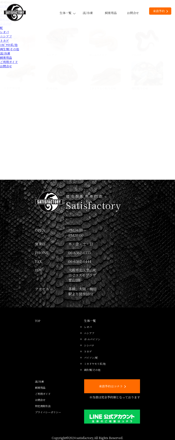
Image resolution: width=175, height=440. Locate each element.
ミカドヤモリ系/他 (95, 364)
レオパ (4, 32)
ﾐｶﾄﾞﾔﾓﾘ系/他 (9, 45)
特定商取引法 (43, 406)
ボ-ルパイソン (92, 339)
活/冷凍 (88, 13)
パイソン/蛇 (91, 357)
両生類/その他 (9, 49)
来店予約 (160, 11)
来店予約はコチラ (112, 386)
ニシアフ (6, 36)
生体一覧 (67, 13)
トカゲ (4, 40)
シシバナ (89, 345)
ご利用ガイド (9, 62)
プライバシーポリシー (48, 412)
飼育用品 (111, 13)
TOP (37, 321)
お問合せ (133, 13)
